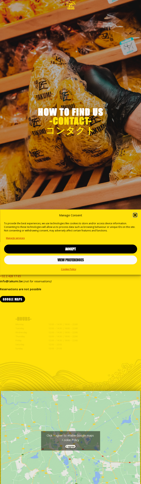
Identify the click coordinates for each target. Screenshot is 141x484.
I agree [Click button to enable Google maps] (70, 445)
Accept (70, 249)
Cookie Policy (68, 269)
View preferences (70, 260)
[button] (135, 215)
